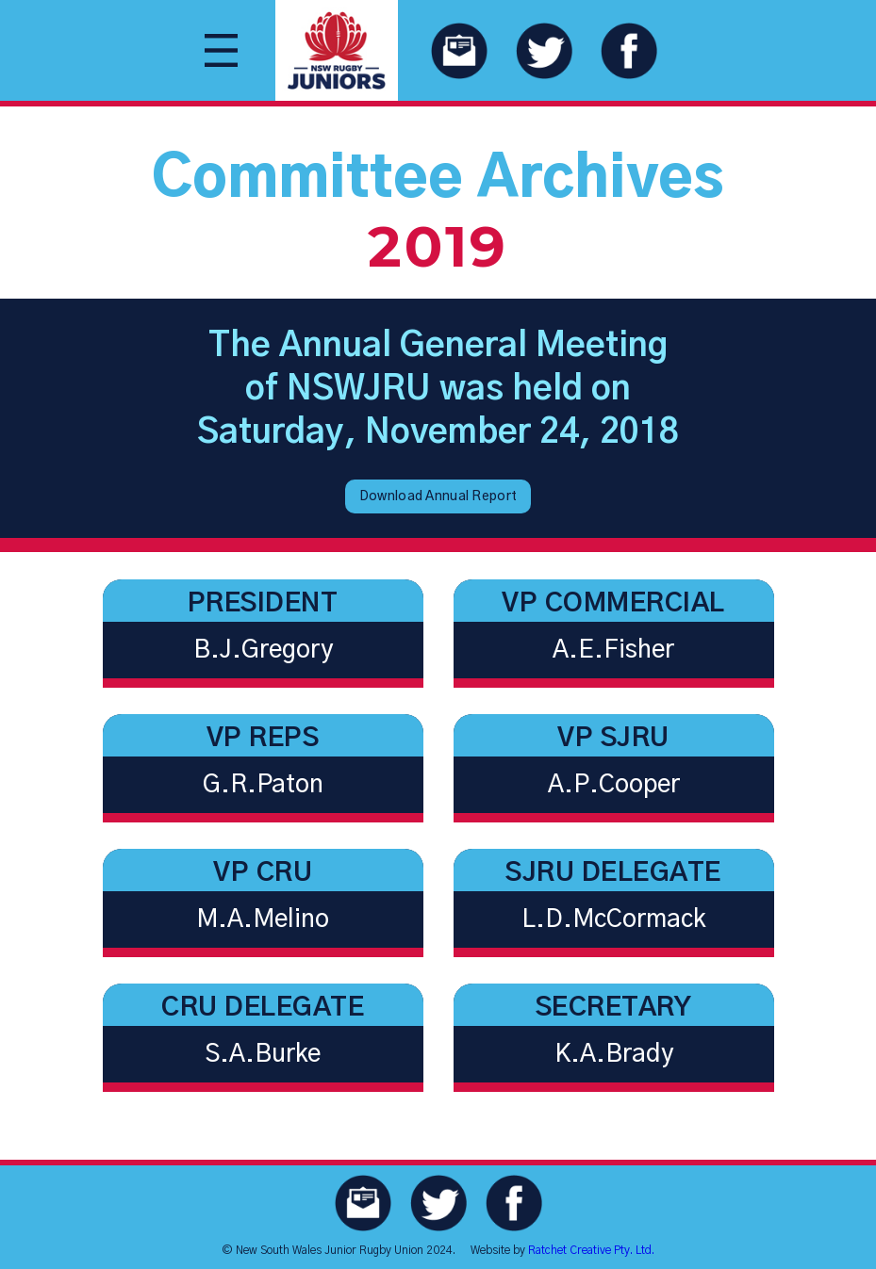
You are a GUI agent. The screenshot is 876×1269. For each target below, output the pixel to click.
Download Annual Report (438, 496)
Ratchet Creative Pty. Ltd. (591, 1250)
